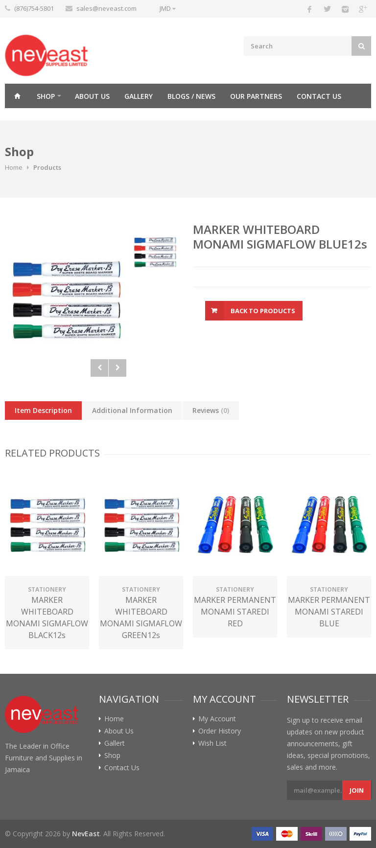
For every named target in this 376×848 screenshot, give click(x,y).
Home (17, 96)
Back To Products (263, 310)
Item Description (43, 410)
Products (47, 167)
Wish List (212, 743)
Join (357, 790)
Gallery (138, 96)
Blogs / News (191, 96)
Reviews (210, 410)
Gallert (114, 743)
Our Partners (256, 96)
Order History (219, 731)
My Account (217, 718)
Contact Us (319, 96)
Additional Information (132, 410)
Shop (46, 96)
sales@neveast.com (106, 8)
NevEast (86, 833)
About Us (92, 96)
